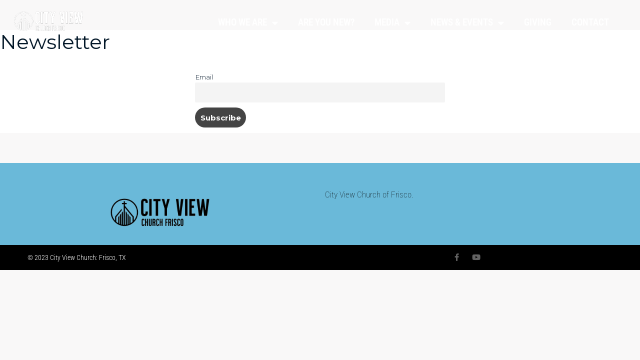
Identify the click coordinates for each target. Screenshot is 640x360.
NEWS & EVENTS (467, 22)
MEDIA (392, 22)
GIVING (538, 22)
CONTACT (590, 22)
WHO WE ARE (248, 22)
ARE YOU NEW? (326, 22)
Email (204, 77)
